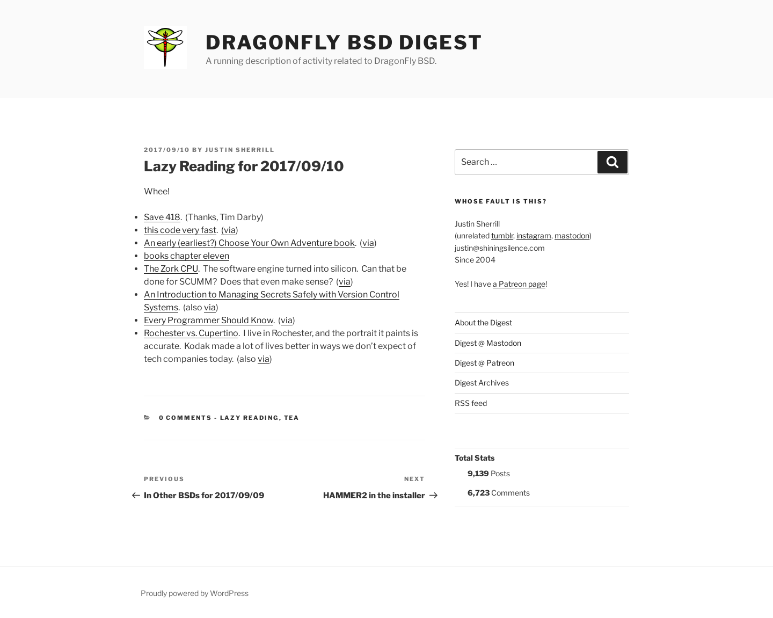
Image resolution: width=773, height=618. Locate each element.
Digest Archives (482, 382)
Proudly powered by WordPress (195, 593)
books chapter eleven (186, 256)
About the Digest (483, 322)
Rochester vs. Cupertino (191, 333)
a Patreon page (519, 283)
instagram (533, 235)
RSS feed (471, 403)
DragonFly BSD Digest (344, 42)
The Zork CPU (171, 269)
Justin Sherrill (240, 150)
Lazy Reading (249, 417)
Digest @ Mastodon (488, 342)
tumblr (502, 235)
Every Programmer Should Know (208, 320)
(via (228, 230)
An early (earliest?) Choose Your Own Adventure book (249, 243)
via (368, 243)
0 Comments (186, 417)
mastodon (572, 235)
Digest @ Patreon (484, 362)
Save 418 (162, 217)
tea (292, 417)
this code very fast (180, 230)
